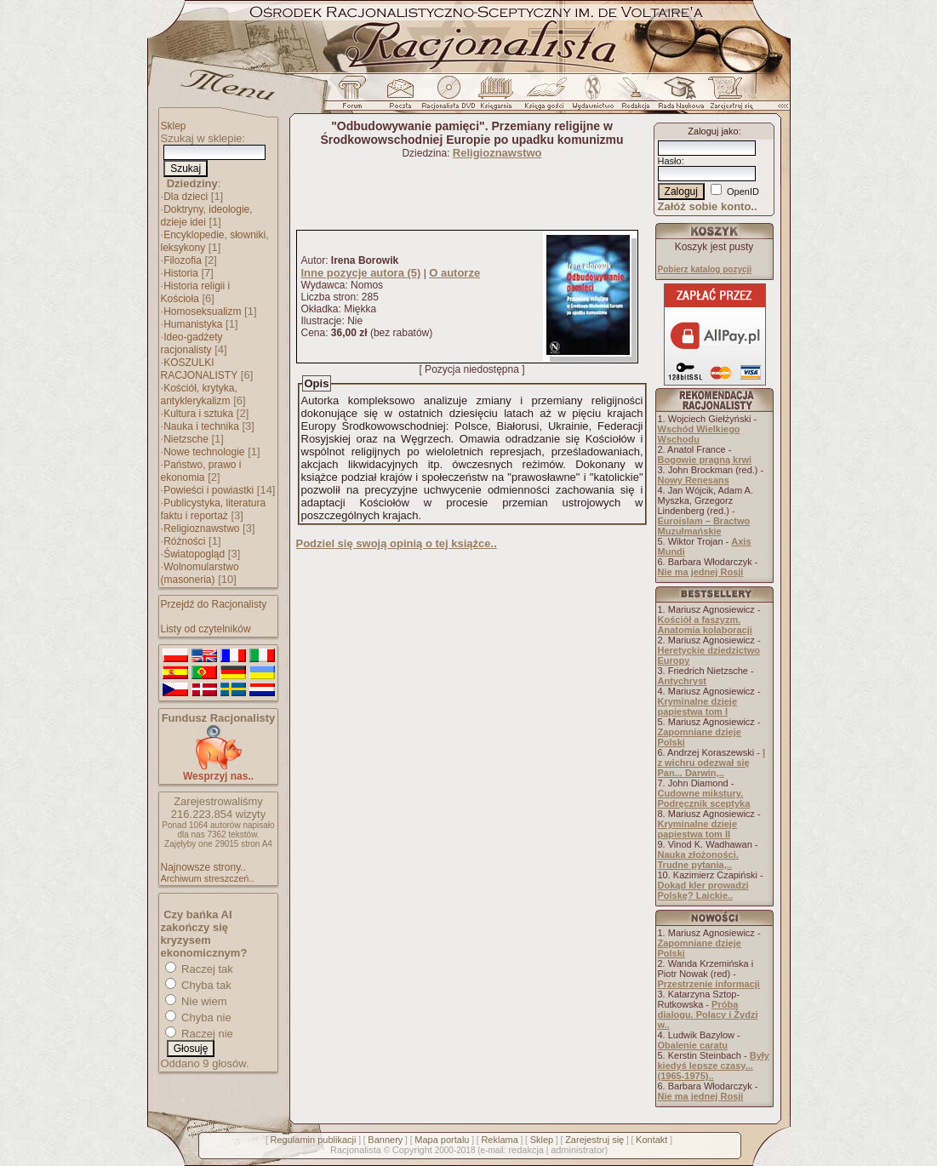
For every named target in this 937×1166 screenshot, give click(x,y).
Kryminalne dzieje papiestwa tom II (698, 829)
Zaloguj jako (713, 131)
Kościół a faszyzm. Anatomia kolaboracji (705, 624)
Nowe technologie (203, 452)
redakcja (526, 1150)
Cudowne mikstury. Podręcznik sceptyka (704, 798)
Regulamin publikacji (314, 1140)
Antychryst (682, 681)
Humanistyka (192, 324)
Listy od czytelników (206, 629)
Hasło (670, 161)
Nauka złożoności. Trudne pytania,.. (698, 859)
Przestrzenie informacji (709, 984)
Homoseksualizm (202, 311)
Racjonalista (355, 1150)
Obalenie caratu (693, 1045)
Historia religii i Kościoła (196, 292)
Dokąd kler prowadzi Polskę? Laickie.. (703, 890)
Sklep (173, 126)
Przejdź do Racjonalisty (214, 604)
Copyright (412, 1150)
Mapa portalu (441, 1140)
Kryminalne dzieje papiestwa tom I (698, 706)
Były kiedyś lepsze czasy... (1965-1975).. (713, 1065)
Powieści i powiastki (208, 490)
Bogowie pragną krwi (705, 459)
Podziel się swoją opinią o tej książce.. (396, 543)
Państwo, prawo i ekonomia (201, 471)
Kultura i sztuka (198, 414)
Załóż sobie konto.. (707, 206)
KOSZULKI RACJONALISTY (199, 369)
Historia (180, 273)
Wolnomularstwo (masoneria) (200, 573)
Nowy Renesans (693, 480)
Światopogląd (194, 554)
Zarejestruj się (594, 1140)
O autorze (454, 272)
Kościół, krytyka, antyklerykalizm (199, 394)
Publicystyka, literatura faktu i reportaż (213, 509)
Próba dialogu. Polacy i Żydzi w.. (708, 1014)
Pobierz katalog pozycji (705, 269)
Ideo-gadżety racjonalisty (192, 343)
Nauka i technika (201, 426)
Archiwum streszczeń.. (207, 878)
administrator (578, 1150)
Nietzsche (186, 439)
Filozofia (182, 260)
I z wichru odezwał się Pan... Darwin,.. (712, 762)
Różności (184, 541)
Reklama (499, 1140)
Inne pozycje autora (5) (361, 272)
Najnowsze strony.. (203, 867)
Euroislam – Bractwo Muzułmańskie (704, 526)
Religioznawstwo (201, 528)
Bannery (385, 1140)
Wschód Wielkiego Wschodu (699, 434)
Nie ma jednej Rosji (701, 572)
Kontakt (651, 1140)
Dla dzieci (185, 197)
